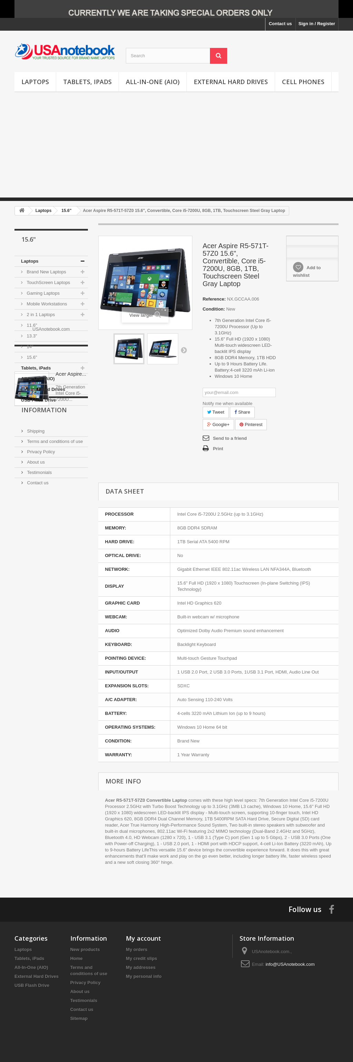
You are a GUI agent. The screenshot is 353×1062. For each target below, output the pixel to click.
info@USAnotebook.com (290, 964)
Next (183, 349)
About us (35, 567)
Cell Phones (303, 82)
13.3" (31, 335)
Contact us (280, 23)
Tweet (215, 412)
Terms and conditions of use (54, 546)
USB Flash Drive (38, 400)
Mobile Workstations (46, 303)
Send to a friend (230, 438)
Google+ (218, 424)
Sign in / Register (317, 23)
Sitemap (79, 1018)
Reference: (214, 299)
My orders (136, 949)
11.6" (31, 325)
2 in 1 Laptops (40, 314)
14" (29, 346)
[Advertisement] (176, 149)
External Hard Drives (231, 82)
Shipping (35, 536)
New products (85, 949)
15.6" (31, 357)
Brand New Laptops (46, 271)
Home (76, 958)
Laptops (35, 82)
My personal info (143, 976)
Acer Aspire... (71, 464)
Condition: (214, 309)
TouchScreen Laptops (48, 282)
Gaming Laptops (43, 293)
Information (44, 518)
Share (242, 412)
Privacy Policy (40, 557)
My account (143, 938)
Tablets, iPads (87, 82)
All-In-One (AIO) (153, 82)
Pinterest (251, 424)
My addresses (140, 967)
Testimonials (39, 577)
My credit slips (141, 958)
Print (218, 448)
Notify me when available (228, 403)
